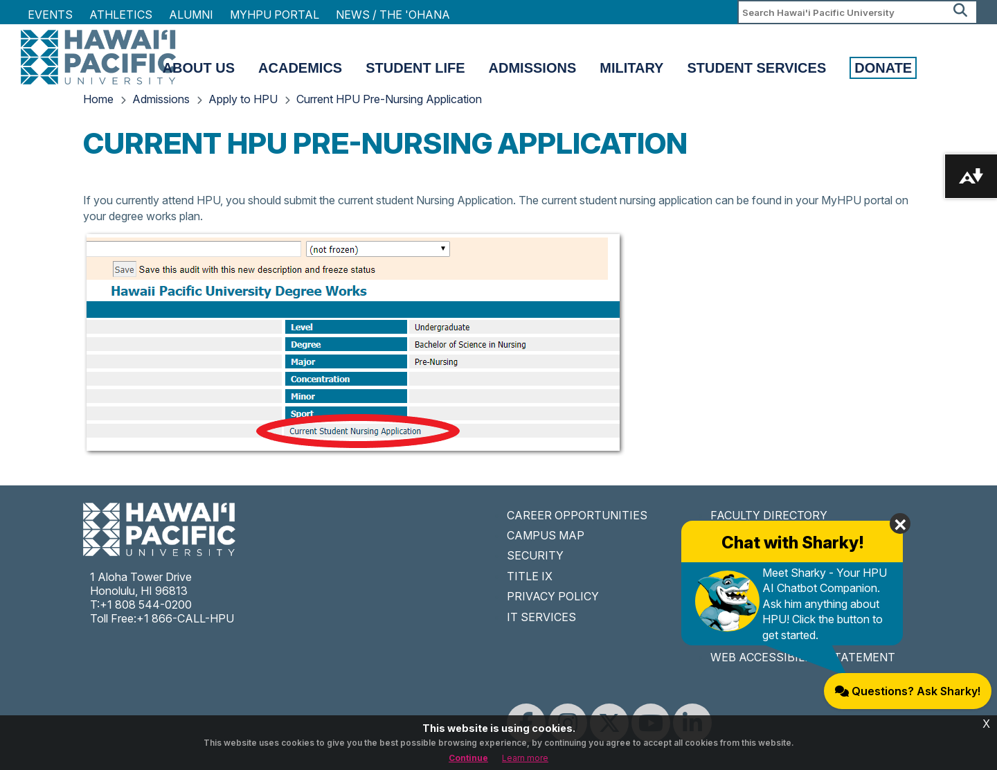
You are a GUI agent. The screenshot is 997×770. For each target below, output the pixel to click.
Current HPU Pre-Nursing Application (389, 99)
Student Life (415, 67)
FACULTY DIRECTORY (768, 515)
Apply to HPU (243, 99)
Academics (300, 67)
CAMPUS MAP (545, 535)
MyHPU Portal (274, 14)
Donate (883, 67)
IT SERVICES (541, 617)
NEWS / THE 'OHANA (393, 14)
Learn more (525, 758)
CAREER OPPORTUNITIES (577, 515)
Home (98, 99)
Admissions (533, 67)
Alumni (191, 14)
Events (50, 14)
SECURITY (535, 555)
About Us (199, 67)
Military (631, 67)
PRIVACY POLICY (553, 596)
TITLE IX (530, 576)
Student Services (756, 67)
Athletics (120, 14)
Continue (468, 758)
